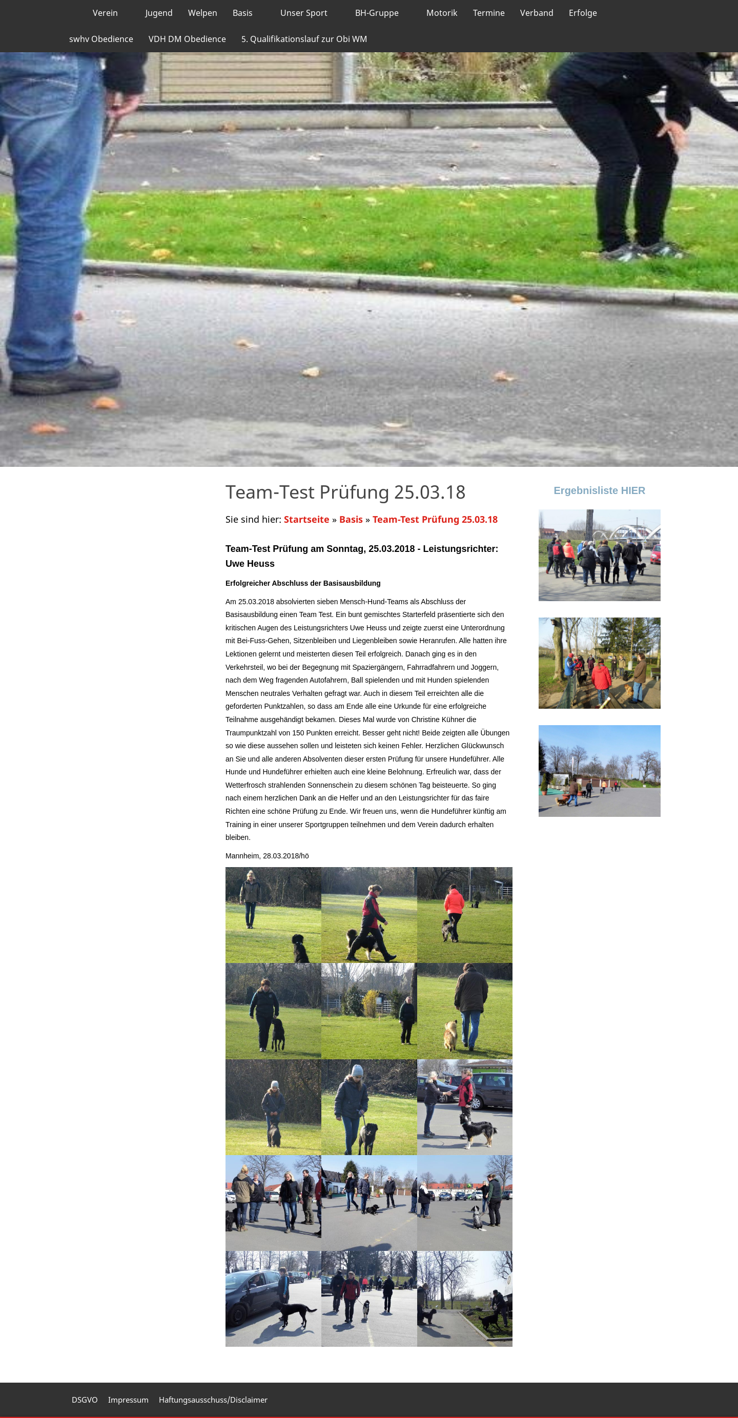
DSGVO (85, 1399)
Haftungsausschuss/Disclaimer (213, 1399)
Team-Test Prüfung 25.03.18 (435, 519)
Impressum (128, 1399)
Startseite (307, 519)
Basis (351, 519)
